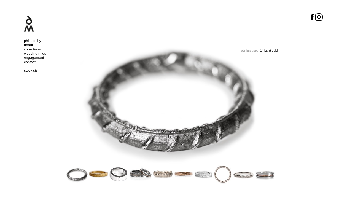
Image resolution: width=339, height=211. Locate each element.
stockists (31, 70)
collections (32, 49)
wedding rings (35, 53)
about (28, 45)
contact (30, 62)
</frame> (169, 197)
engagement (34, 57)
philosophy (32, 41)
